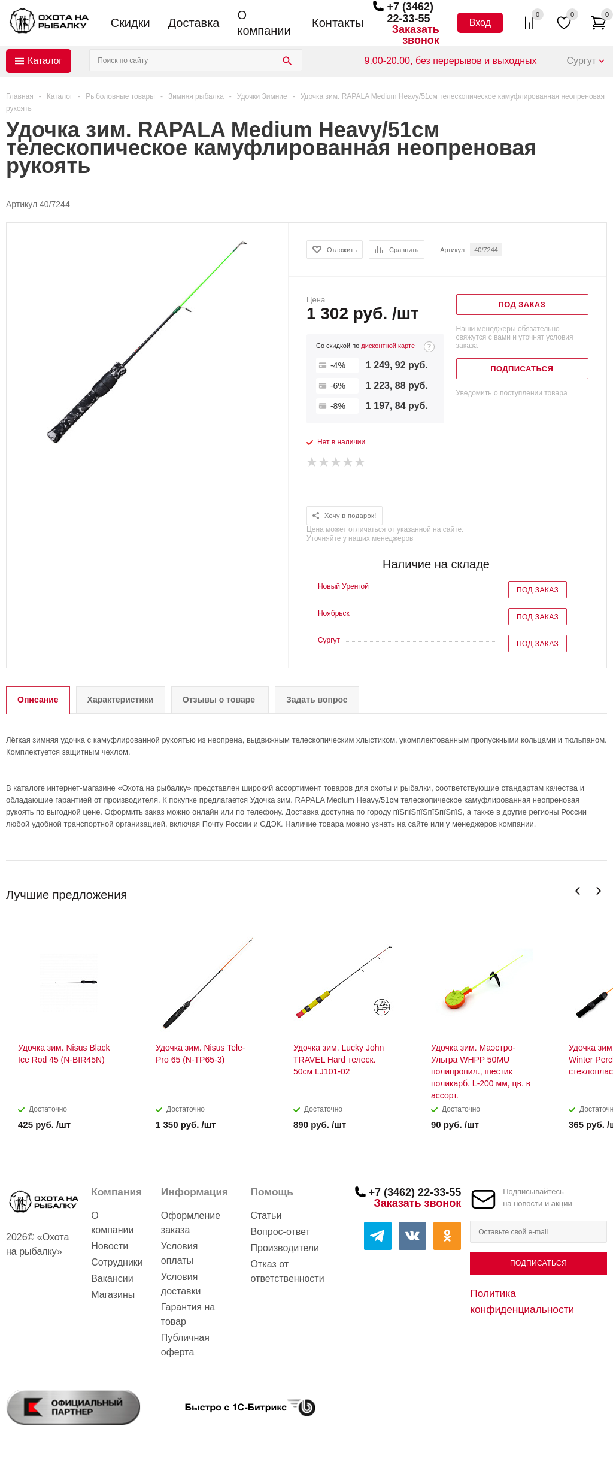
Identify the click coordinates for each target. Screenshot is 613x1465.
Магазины (113, 1295)
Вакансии (112, 1278)
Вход (480, 22)
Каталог (45, 61)
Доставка (194, 22)
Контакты (337, 22)
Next (598, 891)
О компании (263, 22)
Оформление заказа (190, 1222)
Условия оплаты (179, 1253)
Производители (285, 1248)
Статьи (266, 1215)
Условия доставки (181, 1284)
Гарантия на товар (188, 1314)
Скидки (130, 22)
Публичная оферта (185, 1345)
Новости (109, 1246)
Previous (578, 891)
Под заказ (538, 590)
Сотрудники (117, 1262)
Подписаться (538, 1263)
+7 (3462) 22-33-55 (410, 13)
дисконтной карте (388, 345)
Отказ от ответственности (287, 1271)
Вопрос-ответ (280, 1232)
